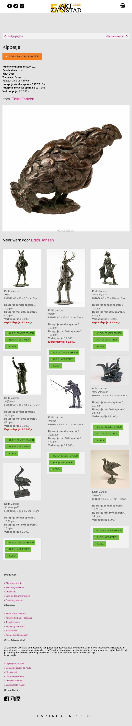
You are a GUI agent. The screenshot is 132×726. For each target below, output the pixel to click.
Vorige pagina (15, 36)
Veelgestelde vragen (15, 685)
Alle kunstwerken (115, 36)
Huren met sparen (18, 340)
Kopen (11, 346)
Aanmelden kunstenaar (17, 635)
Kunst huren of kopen (16, 613)
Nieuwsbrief (11, 672)
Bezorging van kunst (15, 626)
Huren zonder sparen (20, 333)
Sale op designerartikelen (18, 596)
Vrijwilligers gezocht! (15, 663)
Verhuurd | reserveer (22, 56)
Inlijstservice (11, 630)
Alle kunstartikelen (14, 583)
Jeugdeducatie (13, 622)
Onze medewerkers (15, 676)
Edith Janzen (23, 99)
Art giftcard (11, 591)
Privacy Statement (14, 680)
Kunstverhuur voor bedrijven (19, 618)
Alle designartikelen (15, 587)
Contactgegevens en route (18, 668)
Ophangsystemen (14, 600)
